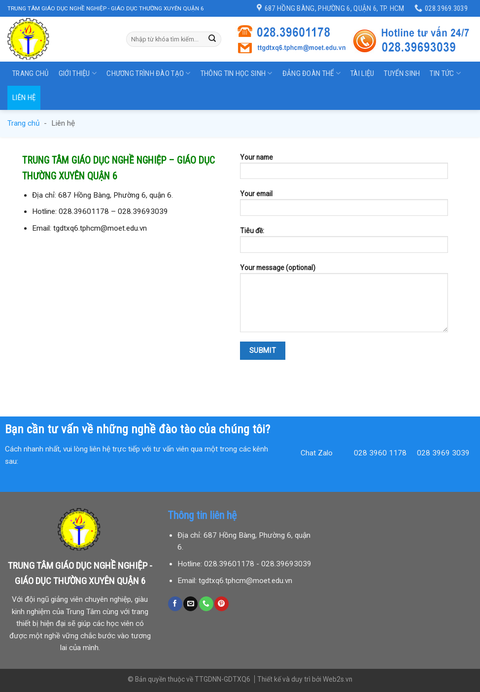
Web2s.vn (337, 679)
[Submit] (213, 39)
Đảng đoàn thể (311, 73)
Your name (344, 169)
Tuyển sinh (402, 73)
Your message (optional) (344, 301)
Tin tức (445, 73)
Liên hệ (23, 97)
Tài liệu (362, 73)
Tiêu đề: (344, 243)
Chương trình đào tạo (148, 73)
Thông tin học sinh (237, 73)
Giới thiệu (78, 73)
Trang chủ (30, 73)
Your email (344, 206)
